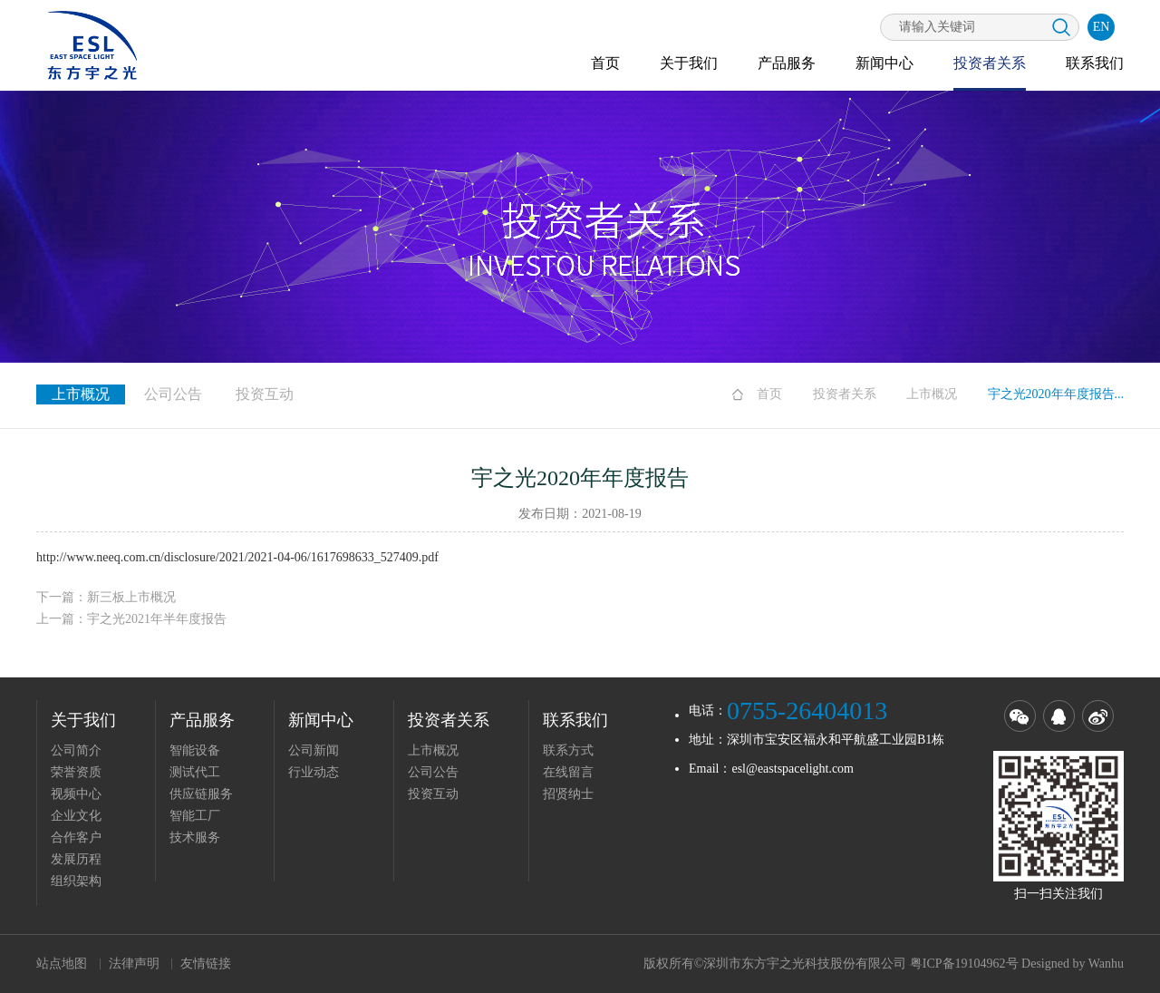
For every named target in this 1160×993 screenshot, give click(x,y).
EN (1101, 27)
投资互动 (265, 394)
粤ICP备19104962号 (964, 963)
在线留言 (568, 772)
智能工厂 (194, 816)
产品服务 (787, 63)
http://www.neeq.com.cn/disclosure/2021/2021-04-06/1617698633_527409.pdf (237, 557)
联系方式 (568, 750)
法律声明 (134, 963)
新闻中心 (885, 63)
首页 (605, 63)
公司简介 (76, 750)
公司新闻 (313, 750)
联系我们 (1095, 63)
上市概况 (931, 394)
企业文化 (76, 816)
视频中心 (76, 794)
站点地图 (61, 963)
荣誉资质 (76, 772)
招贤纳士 (568, 794)
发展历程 (76, 859)
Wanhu (1106, 963)
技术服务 (194, 837)
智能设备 (194, 750)
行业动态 (313, 772)
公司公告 (173, 394)
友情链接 (205, 963)
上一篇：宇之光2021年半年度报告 (131, 619)
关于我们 (689, 63)
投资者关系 (989, 63)
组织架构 (76, 881)
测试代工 (194, 772)
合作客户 (76, 837)
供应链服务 (201, 794)
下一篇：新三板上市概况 (106, 597)
